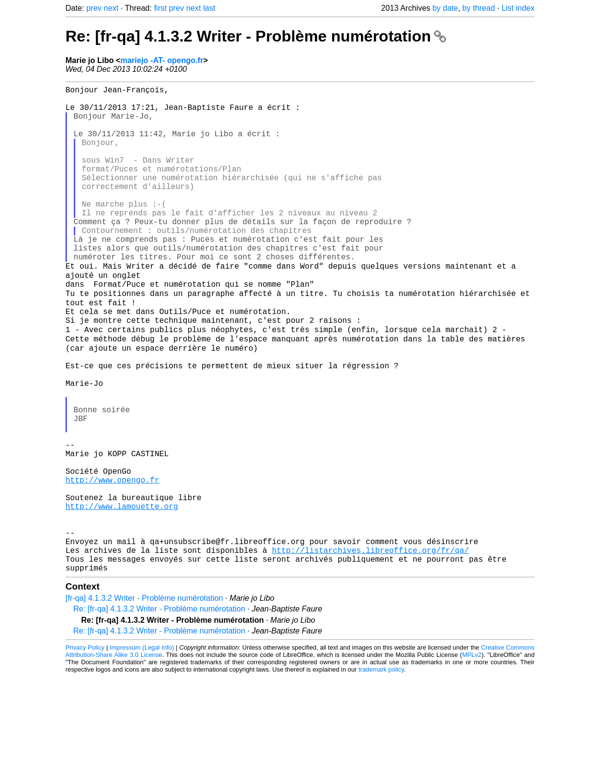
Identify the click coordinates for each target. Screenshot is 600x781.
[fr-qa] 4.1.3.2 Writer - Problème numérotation (144, 702)
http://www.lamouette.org (121, 596)
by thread (478, 8)
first (160, 8)
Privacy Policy (85, 751)
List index (518, 8)
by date (445, 8)
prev (94, 8)
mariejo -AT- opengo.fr (161, 60)
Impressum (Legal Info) (141, 751)
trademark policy (381, 773)
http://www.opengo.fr (112, 564)
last (209, 8)
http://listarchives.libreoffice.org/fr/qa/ (370, 650)
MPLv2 (472, 758)
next (111, 8)
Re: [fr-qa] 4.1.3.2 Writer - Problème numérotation (255, 36)
